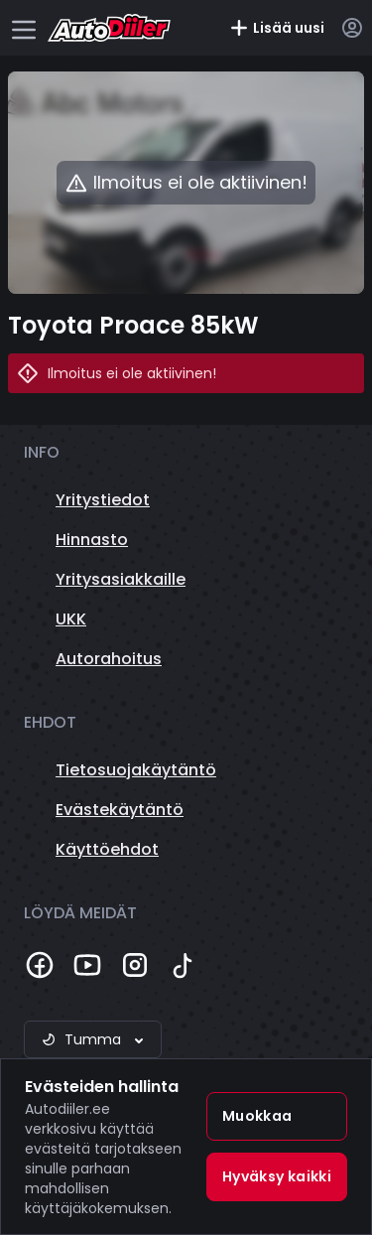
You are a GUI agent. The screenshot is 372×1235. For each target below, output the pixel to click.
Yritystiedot (103, 499)
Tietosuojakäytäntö (136, 769)
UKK (71, 619)
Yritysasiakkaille (121, 579)
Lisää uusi (276, 28)
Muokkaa (257, 1116)
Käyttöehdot (107, 849)
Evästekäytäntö (120, 809)
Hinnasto (92, 539)
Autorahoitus (109, 658)
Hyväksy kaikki (276, 1176)
